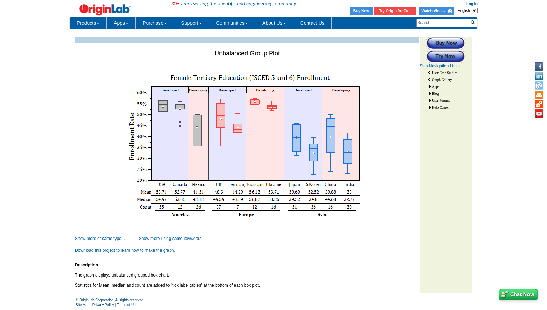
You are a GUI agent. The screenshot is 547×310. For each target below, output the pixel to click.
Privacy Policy (103, 305)
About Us (274, 23)
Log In (472, 4)
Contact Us (312, 23)
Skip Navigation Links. (440, 65)
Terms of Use (127, 305)
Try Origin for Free (395, 11)
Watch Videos (436, 11)
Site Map (82, 305)
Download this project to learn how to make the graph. (125, 250)
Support (191, 23)
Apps (121, 23)
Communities (232, 23)
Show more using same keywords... (172, 238)
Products (88, 23)
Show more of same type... (100, 238)
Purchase (155, 23)
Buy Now (361, 11)
